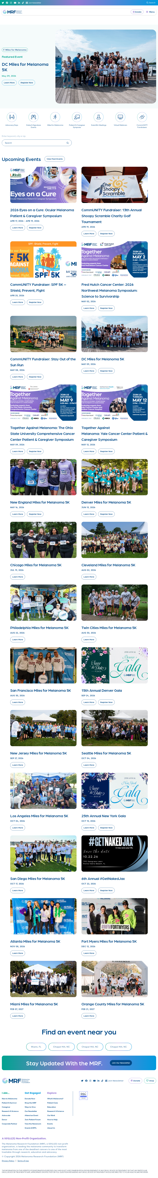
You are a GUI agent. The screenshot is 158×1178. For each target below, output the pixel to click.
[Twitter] (3, 3)
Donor (4, 1119)
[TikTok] (23, 3)
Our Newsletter (31, 1111)
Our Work (51, 1115)
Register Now (27, 82)
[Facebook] (7, 3)
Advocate (6, 1115)
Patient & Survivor (9, 1103)
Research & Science (10, 1111)
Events (50, 1124)
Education (51, 1107)
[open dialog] (150, 12)
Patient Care (52, 1103)
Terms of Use (23, 1161)
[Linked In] (19, 3)
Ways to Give (30, 1107)
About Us (51, 1128)
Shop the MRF (30, 1103)
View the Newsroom (33, 1124)
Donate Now (30, 1099)
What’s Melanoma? (55, 1099)
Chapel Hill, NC (61, 1047)
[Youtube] (15, 3)
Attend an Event (31, 1115)
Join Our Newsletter (121, 1063)
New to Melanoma (9, 1099)
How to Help (52, 1119)
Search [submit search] (151, 2)
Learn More (9, 82)
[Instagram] (11, 3)
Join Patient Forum (33, 1119)
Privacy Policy (8, 1161)
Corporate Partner (9, 1124)
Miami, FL (36, 1047)
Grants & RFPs (30, 1128)
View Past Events (55, 159)
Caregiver (6, 1107)
